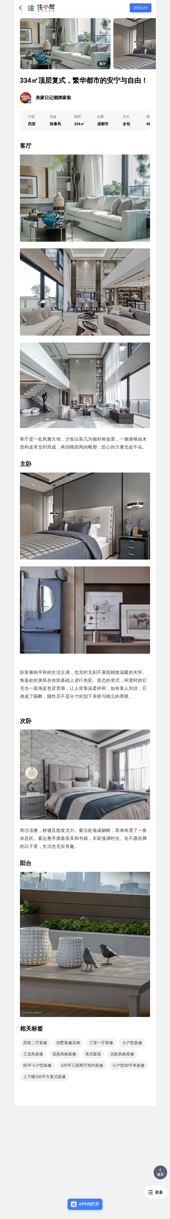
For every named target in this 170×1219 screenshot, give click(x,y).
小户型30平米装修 (128, 1065)
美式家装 (93, 1054)
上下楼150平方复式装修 (44, 1077)
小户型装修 (132, 1043)
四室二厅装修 (35, 1043)
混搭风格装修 (64, 1054)
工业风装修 (33, 1054)
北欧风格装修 (122, 1054)
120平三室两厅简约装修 (82, 1065)
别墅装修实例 (68, 1043)
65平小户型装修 (37, 1065)
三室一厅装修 (101, 1043)
